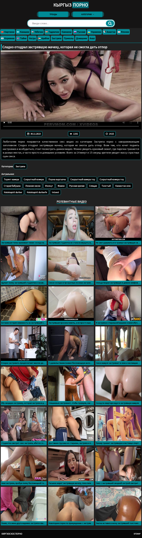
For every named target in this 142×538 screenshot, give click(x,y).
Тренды (53, 14)
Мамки (61, 185)
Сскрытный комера (34, 179)
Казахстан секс (123, 185)
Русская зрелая (76, 185)
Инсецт (49, 185)
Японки (123, 31)
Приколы (68, 38)
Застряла (56, 38)
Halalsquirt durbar (13, 192)
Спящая (93, 185)
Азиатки (109, 31)
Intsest (55, 192)
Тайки (21, 38)
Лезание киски (32, 185)
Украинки (94, 31)
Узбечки (37, 31)
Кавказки (66, 31)
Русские (79, 31)
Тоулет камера (11, 179)
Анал (92, 38)
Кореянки (7, 38)
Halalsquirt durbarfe (37, 192)
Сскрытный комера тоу (112, 179)
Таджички (52, 31)
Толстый (106, 185)
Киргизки (7, 31)
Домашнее (81, 38)
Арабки (43, 38)
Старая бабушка (12, 185)
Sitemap (137, 534)
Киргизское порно (11, 533)
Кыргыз (71, 5)
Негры (32, 38)
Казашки (23, 31)
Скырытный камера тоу (82, 179)
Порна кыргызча (57, 179)
